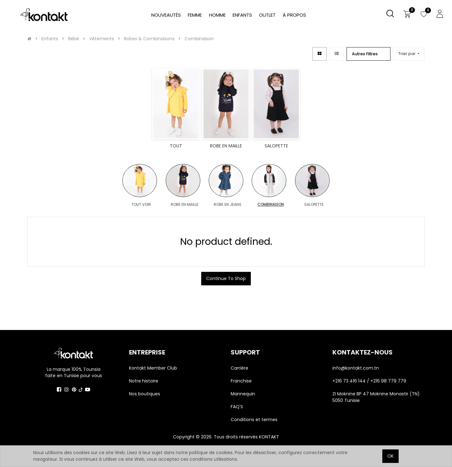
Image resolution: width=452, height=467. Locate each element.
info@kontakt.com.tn (356, 368)
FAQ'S (237, 407)
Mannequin (243, 394)
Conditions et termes (254, 419)
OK (390, 456)
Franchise (241, 381)
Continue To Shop (226, 278)
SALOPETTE (314, 204)
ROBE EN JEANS (227, 204)
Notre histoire (143, 381)
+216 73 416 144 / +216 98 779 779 (369, 381)
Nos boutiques (144, 394)
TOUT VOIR (141, 204)
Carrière (239, 368)
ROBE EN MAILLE (184, 204)
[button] (409, 54)
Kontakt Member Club (153, 368)
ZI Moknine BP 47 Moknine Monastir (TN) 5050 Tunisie (376, 397)
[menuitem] (294, 15)
